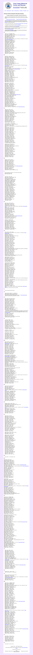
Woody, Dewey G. (7, 624)
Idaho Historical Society (10, 39)
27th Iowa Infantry (8, 312)
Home (5, 10)
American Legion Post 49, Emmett (10, 19)
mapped (12, 30)
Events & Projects (16, 10)
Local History (21, 10)
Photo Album (24, 10)
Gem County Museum (16, 7)
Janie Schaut (25, 23)
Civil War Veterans (8, 20)
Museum (13, 10)
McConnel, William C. (7, 356)
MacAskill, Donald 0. (7, 343)
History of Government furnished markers (21, 19)
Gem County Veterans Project (19, 23)
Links (27, 10)
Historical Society (9, 10)
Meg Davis (6, 22)
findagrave (19, 24)
